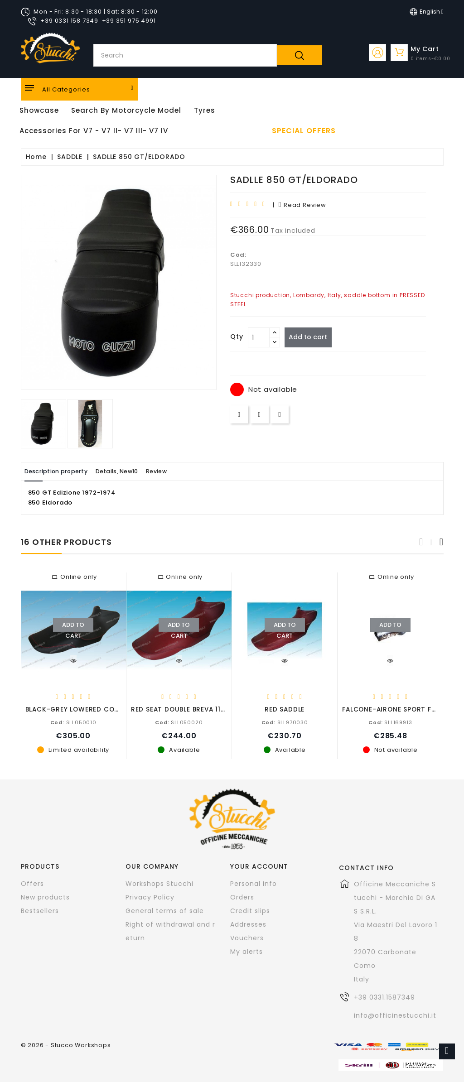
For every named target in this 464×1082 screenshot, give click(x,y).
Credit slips (250, 910)
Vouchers (247, 937)
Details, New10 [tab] (135, 471)
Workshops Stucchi (159, 883)
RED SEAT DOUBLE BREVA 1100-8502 (191, 709)
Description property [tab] (62, 471)
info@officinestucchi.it (395, 1014)
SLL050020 (179, 722)
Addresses (248, 923)
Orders (242, 896)
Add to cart (311, 336)
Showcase (39, 110)
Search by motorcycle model (126, 110)
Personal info (253, 883)
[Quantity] (259, 337)
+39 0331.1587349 (384, 996)
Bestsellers (40, 910)
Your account (259, 865)
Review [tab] (185, 471)
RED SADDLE (284, 709)
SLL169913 (390, 722)
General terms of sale (165, 910)
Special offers (304, 130)
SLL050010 (73, 722)
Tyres (204, 110)
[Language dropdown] (427, 11)
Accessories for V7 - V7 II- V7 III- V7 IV (93, 130)
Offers (32, 883)
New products (45, 896)
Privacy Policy (150, 896)
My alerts (246, 951)
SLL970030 (284, 722)
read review (302, 205)
